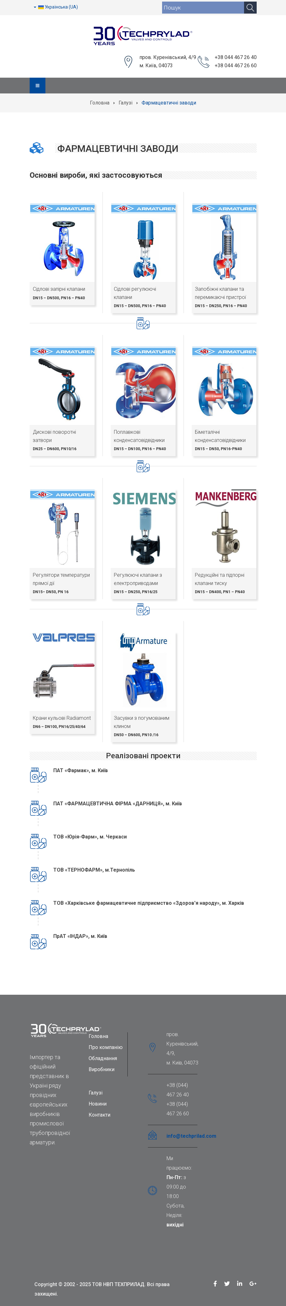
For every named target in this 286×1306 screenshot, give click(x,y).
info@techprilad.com (191, 1136)
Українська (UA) (56, 6)
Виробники (101, 1069)
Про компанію (106, 1047)
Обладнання (103, 1058)
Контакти (99, 1115)
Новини (98, 1104)
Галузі (125, 103)
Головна (99, 103)
